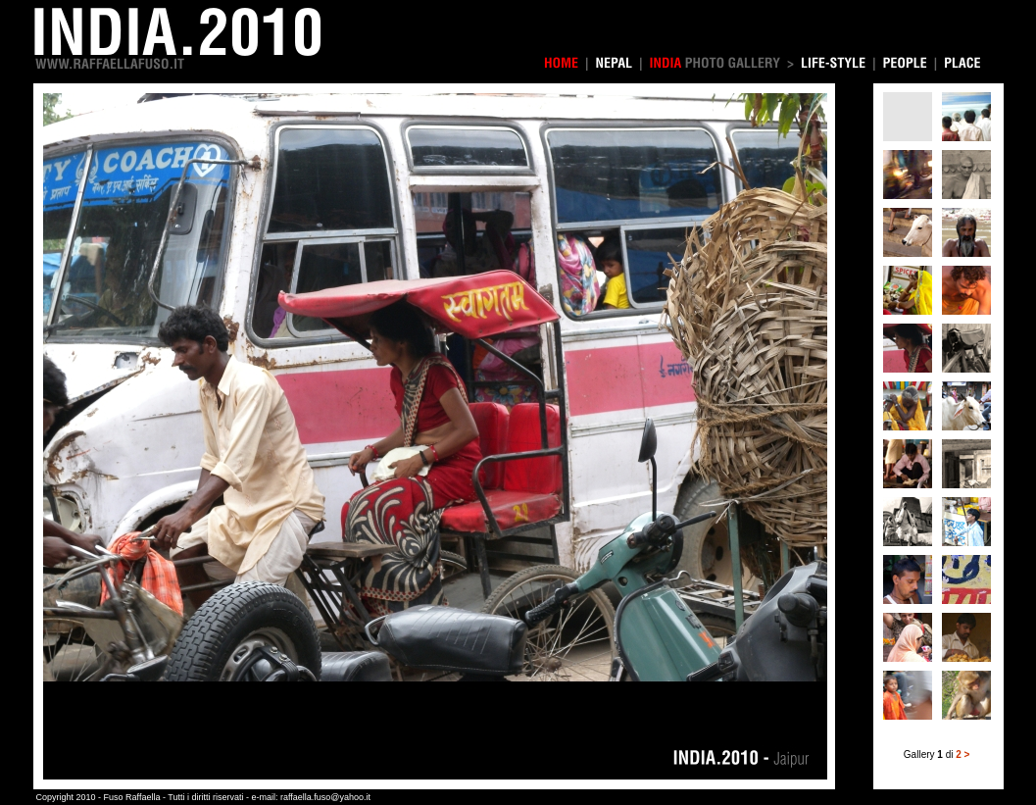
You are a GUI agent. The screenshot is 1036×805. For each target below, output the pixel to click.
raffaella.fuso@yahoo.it (325, 797)
